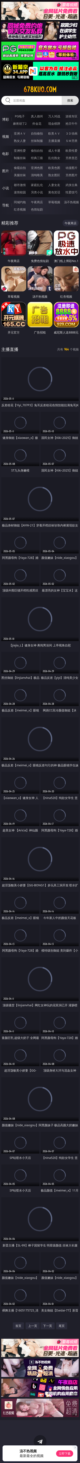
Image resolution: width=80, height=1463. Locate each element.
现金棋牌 (54, 123)
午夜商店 (37, 202)
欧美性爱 (71, 151)
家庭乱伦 (37, 185)
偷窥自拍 (20, 168)
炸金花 (36, 123)
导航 (5, 205)
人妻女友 (54, 185)
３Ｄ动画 (71, 133)
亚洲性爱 (20, 151)
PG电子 (20, 116)
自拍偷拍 (37, 133)
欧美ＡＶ (54, 133)
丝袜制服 (37, 141)
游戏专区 (71, 116)
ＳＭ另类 (71, 141)
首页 (18, 1326)
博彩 (5, 119)
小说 (5, 188)
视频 (5, 136)
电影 (5, 153)
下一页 (47, 1326)
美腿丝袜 (20, 175)
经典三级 (37, 158)
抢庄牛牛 (71, 123)
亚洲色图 (37, 168)
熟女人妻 (20, 141)
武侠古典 (71, 185)
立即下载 (65, 1453)
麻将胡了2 (20, 123)
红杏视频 (20, 209)
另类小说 (37, 192)
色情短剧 (37, 209)
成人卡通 (54, 151)
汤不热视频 (71, 202)
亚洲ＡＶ (20, 133)
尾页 (62, 1326)
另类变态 (71, 158)
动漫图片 (71, 168)
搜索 (70, 100)
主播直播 (54, 141)
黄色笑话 (54, 192)
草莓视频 (54, 202)
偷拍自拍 (37, 151)
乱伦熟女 (54, 158)
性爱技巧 (71, 192)
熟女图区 (54, 175)
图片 (5, 170)
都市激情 (20, 185)
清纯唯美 (37, 175)
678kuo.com (40, 89)
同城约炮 (20, 202)
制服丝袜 (20, 158)
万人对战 (54, 116)
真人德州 (37, 116)
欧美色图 (54, 168)
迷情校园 (20, 192)
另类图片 (71, 175)
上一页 (32, 1326)
